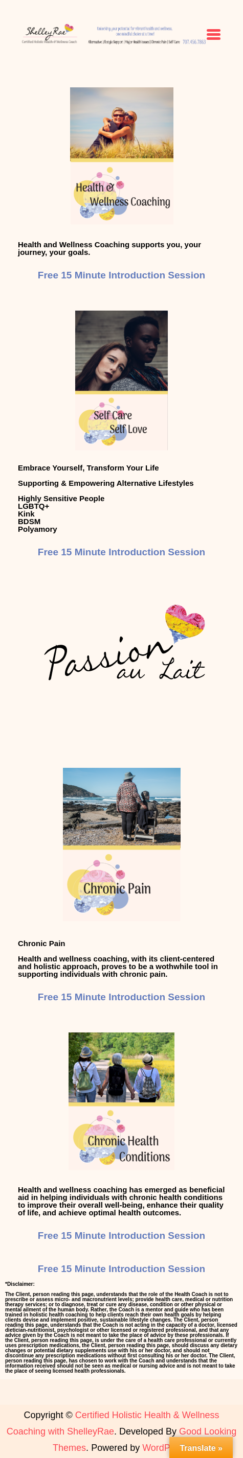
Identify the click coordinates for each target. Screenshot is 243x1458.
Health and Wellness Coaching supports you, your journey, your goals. (109, 248)
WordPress (165, 1448)
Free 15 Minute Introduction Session (121, 275)
